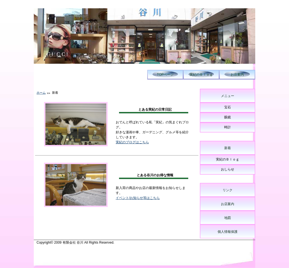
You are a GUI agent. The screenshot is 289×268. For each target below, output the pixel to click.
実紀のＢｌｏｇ (201, 74)
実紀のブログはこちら (132, 142)
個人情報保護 (228, 232)
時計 (227, 127)
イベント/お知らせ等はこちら (138, 198)
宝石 (227, 107)
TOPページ (165, 74)
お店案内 (237, 74)
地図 (227, 218)
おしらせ (227, 169)
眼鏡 (227, 117)
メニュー (227, 96)
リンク (228, 190)
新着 (227, 148)
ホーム (41, 92)
